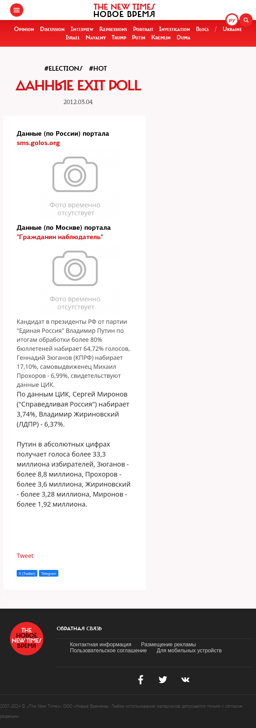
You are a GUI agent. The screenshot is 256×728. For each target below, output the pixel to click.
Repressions (113, 29)
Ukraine (232, 29)
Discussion (52, 29)
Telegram (48, 574)
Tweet (25, 556)
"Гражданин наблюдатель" (60, 236)
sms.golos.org (38, 142)
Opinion (24, 29)
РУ (232, 20)
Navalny (96, 37)
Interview (82, 29)
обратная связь (79, 628)
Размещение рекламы (168, 644)
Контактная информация (100, 644)
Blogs (202, 29)
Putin (138, 37)
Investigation (174, 29)
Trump (119, 37)
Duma (183, 37)
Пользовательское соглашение (108, 650)
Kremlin (161, 37)
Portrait (143, 29)
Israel (73, 37)
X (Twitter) (27, 574)
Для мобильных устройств (189, 650)
